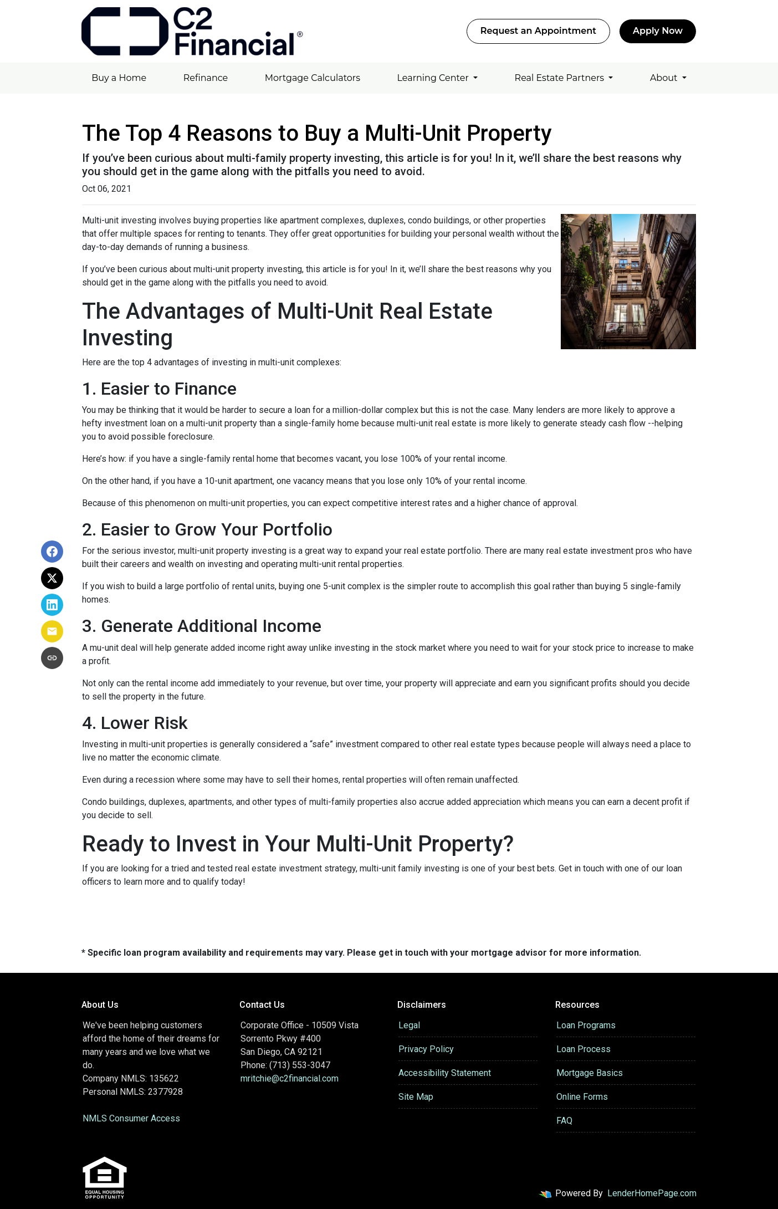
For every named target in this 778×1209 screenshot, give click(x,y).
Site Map (415, 1096)
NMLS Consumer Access (131, 1118)
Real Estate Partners (561, 78)
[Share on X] (52, 578)
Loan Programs (586, 1025)
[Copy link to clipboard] (52, 658)
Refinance (205, 78)
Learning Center (434, 78)
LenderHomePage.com (652, 1193)
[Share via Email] (52, 631)
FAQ (564, 1120)
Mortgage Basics (589, 1073)
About (665, 78)
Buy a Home (118, 78)
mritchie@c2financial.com (289, 1078)
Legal (409, 1025)
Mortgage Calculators (312, 78)
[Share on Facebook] (52, 551)
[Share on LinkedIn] (52, 605)
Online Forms (582, 1096)
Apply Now (658, 30)
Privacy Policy (426, 1049)
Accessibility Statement (444, 1073)
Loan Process (583, 1049)
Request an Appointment (538, 30)
